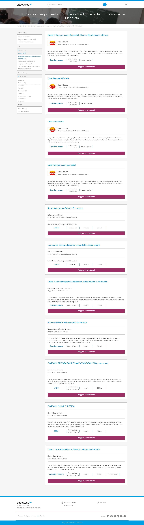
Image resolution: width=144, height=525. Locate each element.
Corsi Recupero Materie (58, 78)
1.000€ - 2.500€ (23, 111)
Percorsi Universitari (24, 37)
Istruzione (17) (22, 53)
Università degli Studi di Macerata (59, 288)
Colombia (33, 516)
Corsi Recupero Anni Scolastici (62, 165)
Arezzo (20, 88)
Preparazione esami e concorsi (27, 39)
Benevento (22, 98)
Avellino (21, 93)
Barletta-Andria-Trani (24, 96)
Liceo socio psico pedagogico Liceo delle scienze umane (74, 245)
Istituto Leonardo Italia (55, 215)
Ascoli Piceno (22, 91)
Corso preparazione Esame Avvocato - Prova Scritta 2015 (74, 449)
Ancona (21, 85)
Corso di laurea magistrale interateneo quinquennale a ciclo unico (77, 282)
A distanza (22, 83)
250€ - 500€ (22, 109)
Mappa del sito (68, 506)
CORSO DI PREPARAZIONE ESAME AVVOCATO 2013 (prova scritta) (78, 363)
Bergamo (21, 101)
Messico (42, 516)
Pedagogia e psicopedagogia (26, 61)
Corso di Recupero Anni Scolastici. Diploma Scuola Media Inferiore (78, 35)
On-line (21, 80)
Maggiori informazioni (86, 67)
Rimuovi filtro (22, 50)
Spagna (20, 516)
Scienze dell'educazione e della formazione (67, 322)
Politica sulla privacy (70, 502)
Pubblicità (103, 502)
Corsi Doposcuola (56, 122)
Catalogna (27, 516)
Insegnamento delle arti (25, 64)
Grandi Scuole (63, 42)
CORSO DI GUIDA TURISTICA (61, 406)
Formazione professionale (25, 42)
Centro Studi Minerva (55, 370)
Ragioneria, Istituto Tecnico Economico (65, 208)
